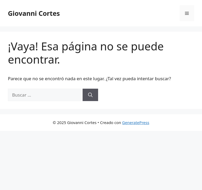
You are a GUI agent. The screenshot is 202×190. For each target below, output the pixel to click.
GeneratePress (135, 122)
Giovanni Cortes (34, 13)
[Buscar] (90, 95)
